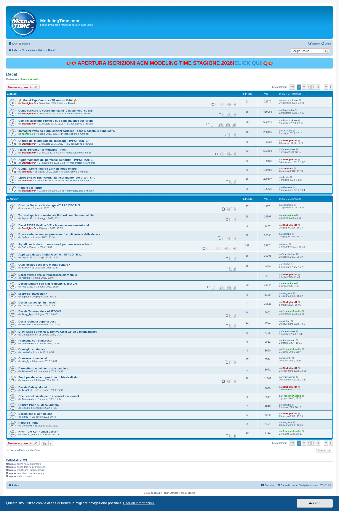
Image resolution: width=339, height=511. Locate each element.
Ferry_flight (28, 314)
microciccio (28, 134)
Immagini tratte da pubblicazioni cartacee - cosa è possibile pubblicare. (66, 131)
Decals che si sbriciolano (35, 413)
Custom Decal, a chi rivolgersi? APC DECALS (49, 205)
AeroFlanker (28, 390)
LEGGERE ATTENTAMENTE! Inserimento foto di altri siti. (56, 177)
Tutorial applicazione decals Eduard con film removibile (56, 215)
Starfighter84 (29, 103)
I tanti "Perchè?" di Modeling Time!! (42, 149)
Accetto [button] (314, 503)
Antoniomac (28, 343)
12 (220, 248)
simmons (27, 171)
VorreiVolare (288, 149)
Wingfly (25, 361)
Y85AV (25, 267)
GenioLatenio (29, 334)
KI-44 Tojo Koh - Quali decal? (38, 431)
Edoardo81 (27, 371)
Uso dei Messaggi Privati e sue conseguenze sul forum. (55, 120)
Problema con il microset (35, 340)
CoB (24, 247)
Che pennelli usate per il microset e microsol (48, 396)
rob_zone (287, 293)
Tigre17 (26, 416)
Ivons (285, 244)
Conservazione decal (32, 358)
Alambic (26, 277)
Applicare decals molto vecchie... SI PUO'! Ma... (50, 254)
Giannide (287, 187)
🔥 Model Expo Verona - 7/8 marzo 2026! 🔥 (47, 100)
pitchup (286, 321)
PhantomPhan (289, 120)
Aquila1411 (28, 218)
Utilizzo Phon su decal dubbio (38, 405)
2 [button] (304, 87)
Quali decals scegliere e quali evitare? (44, 264)
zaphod (25, 296)
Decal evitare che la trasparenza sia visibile (47, 274)
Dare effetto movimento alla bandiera (43, 368)
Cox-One (287, 130)
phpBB (157, 493)
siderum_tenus (290, 100)
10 (234, 124)
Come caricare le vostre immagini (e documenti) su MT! (55, 110)
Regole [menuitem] (26, 43)
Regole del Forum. (30, 187)
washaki (286, 358)
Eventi (71, 103)
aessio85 (26, 324)
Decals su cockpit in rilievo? (37, 302)
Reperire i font (28, 422)
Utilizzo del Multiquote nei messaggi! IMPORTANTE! (53, 140)
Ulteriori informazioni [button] (139, 503)
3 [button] (308, 87)
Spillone (26, 237)
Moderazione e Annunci (79, 113)
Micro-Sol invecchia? (32, 293)
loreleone (26, 380)
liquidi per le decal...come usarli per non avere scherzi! (55, 244)
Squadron (287, 205)
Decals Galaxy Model (32, 387)
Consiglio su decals (31, 349)
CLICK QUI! (248, 63)
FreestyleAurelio (30, 79)
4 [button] (313, 87)
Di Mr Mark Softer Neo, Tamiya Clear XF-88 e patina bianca (57, 331)
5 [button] (318, 87)
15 (234, 248)
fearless (26, 208)
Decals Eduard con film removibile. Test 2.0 (47, 283)
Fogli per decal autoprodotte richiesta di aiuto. (49, 377)
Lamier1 (26, 352)
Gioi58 (25, 408)
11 (215, 248)
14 (229, 248)
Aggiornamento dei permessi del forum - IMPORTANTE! (56, 159)
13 (225, 248)
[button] (292, 87)
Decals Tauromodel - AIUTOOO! (39, 311)
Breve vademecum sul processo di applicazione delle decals (59, 234)
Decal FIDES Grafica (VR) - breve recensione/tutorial (53, 225)
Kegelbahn (288, 110)
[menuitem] (12, 43)
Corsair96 (27, 425)
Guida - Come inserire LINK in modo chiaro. (47, 168)
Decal (11, 74)
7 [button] (326, 87)
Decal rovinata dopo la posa (37, 321)
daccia (285, 177)
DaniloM (26, 305)
